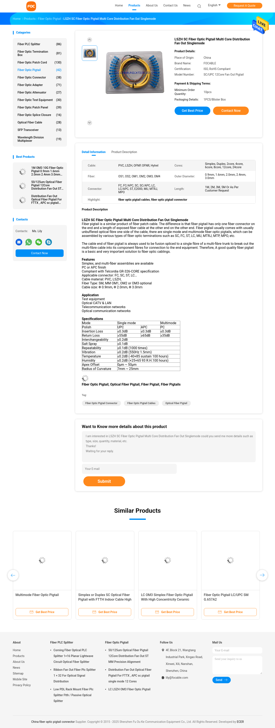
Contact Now (39, 253)
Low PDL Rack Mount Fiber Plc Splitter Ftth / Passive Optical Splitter (74, 695)
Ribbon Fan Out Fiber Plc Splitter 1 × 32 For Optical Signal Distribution (75, 675)
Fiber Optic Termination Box (40, 53)
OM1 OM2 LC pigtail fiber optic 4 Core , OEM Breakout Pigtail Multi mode (188, 599)
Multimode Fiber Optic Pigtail (252, 595)
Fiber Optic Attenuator (40, 92)
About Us (19, 661)
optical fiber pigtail (176, 403)
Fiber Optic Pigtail (40, 70)
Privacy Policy (22, 685)
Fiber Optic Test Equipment (40, 100)
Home (17, 650)
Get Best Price (192, 111)
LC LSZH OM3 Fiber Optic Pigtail (129, 689)
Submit (104, 481)
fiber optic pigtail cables (141, 403)
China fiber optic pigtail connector (53, 721)
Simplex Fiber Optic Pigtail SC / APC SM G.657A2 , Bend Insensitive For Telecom (127, 599)
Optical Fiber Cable (40, 122)
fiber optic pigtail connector (101, 403)
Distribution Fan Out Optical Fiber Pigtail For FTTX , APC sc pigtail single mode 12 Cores (46, 199)
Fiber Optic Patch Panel (40, 107)
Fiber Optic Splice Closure (40, 115)
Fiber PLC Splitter (40, 44)
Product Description (124, 152)
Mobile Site (20, 679)
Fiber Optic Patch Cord (40, 62)
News (16, 667)
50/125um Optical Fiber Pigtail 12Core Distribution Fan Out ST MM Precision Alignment (47, 185)
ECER (240, 721)
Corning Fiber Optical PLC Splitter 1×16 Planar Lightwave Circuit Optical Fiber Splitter (73, 655)
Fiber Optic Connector (40, 77)
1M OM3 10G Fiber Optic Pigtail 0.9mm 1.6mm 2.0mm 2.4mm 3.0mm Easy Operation (47, 171)
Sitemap (18, 673)
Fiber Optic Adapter (40, 85)
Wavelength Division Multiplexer (40, 139)
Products (19, 656)
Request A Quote (244, 5)
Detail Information (94, 152)
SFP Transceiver (40, 130)
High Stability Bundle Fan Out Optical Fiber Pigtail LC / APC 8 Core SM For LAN (61, 599)
